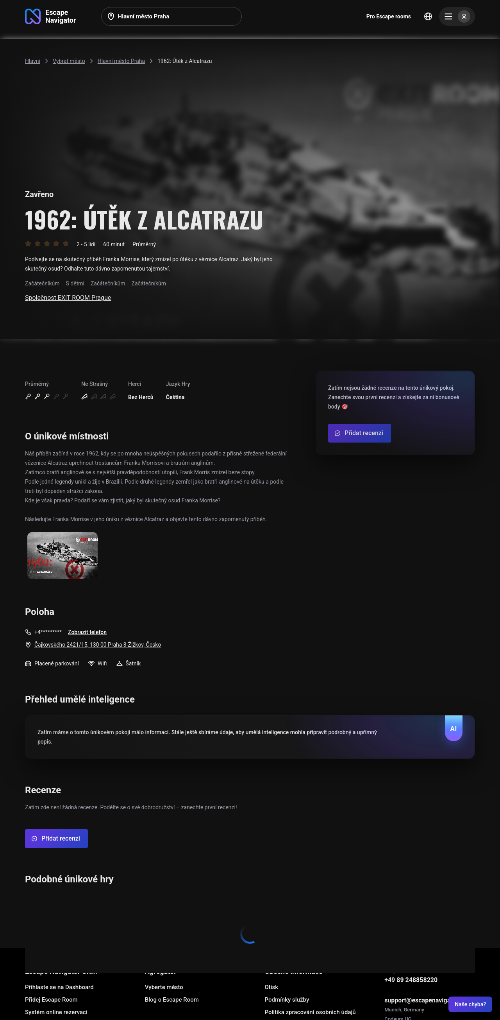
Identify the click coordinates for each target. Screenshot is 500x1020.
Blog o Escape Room (172, 999)
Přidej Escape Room (51, 999)
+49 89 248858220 (411, 980)
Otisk (271, 987)
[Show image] (62, 556)
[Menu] (457, 16)
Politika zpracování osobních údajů (309, 1012)
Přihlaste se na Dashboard (59, 987)
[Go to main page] (50, 16)
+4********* (48, 632)
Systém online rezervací (56, 1012)
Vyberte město (164, 987)
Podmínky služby (286, 999)
